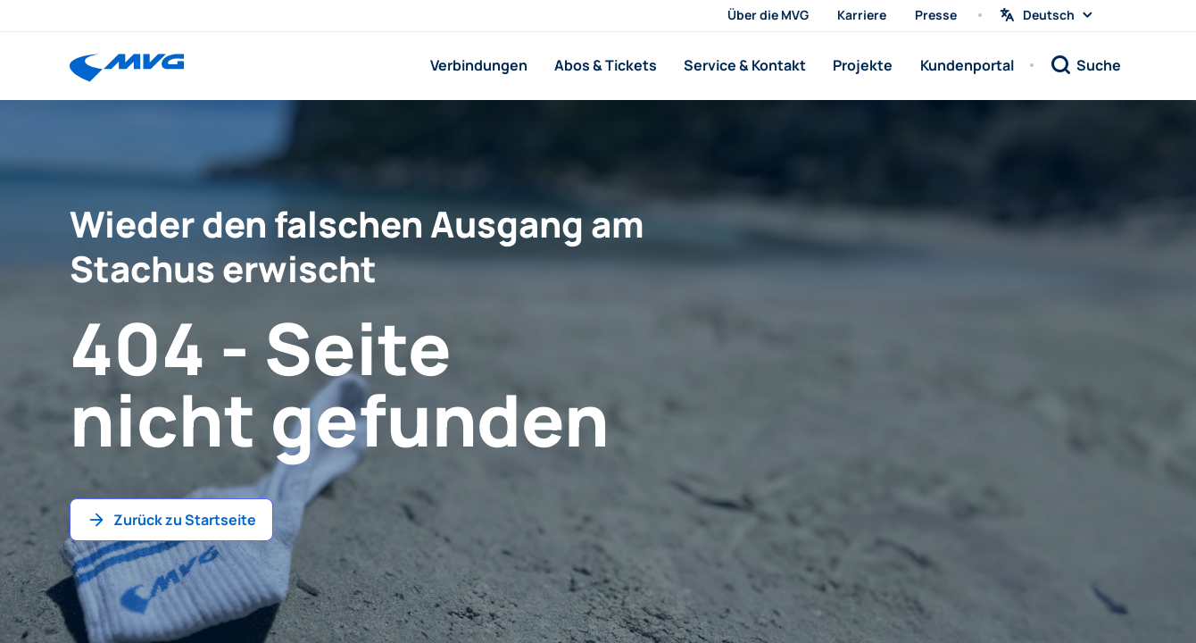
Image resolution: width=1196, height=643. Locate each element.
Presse (936, 14)
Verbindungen (478, 65)
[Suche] (1085, 65)
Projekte (863, 65)
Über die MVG (768, 14)
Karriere (861, 14)
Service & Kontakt (745, 65)
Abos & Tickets (605, 65)
